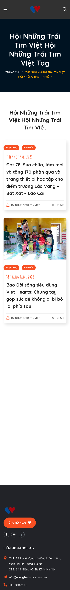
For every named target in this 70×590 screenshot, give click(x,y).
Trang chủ (12, 72)
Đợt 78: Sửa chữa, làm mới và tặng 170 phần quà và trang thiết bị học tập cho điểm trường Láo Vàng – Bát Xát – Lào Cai (34, 179)
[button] (64, 9)
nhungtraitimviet (27, 205)
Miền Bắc (29, 147)
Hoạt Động (11, 147)
